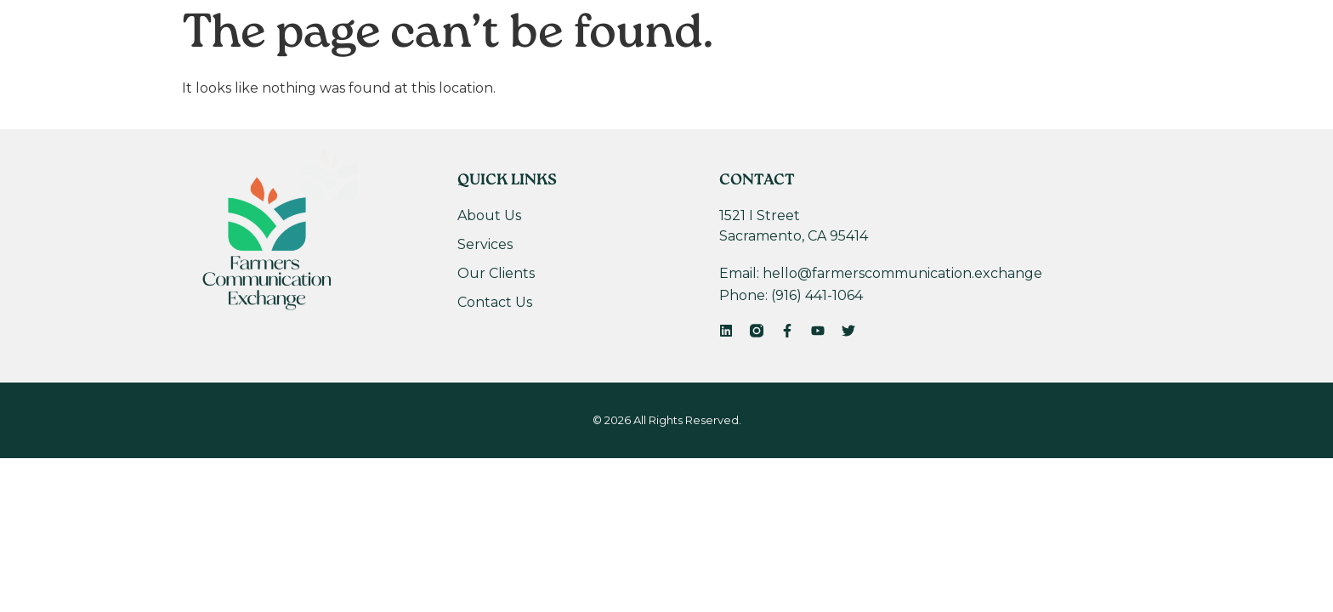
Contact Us (824, 79)
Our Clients (702, 79)
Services (591, 79)
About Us (489, 79)
